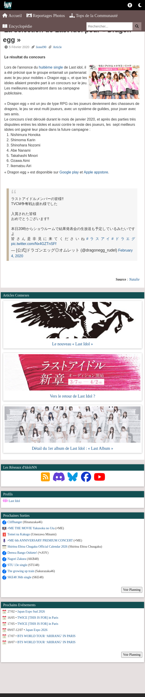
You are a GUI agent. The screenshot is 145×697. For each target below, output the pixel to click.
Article (57, 47)
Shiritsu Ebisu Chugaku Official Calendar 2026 (37, 546)
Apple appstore (96, 172)
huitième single (51, 67)
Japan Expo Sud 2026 (31, 611)
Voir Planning (131, 589)
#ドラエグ (123, 239)
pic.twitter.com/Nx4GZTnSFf (33, 244)
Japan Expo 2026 (36, 630)
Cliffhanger (14, 522)
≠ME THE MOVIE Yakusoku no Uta (31, 528)
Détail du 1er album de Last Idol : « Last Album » (72, 448)
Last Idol (14, 501)
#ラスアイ (99, 239)
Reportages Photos (45, 15)
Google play (69, 172)
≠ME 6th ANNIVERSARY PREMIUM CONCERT (40, 540)
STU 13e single (17, 565)
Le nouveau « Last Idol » (72, 344)
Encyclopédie (17, 26)
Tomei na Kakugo (18, 534)
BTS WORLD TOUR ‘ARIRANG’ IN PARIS (46, 636)
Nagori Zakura (16, 559)
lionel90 (41, 47)
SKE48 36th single (19, 577)
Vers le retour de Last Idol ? (72, 396)
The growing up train (20, 571)
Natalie (134, 279)
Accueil (12, 15)
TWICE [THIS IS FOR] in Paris (37, 617)
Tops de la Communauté (93, 15)
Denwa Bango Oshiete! (22, 552)
